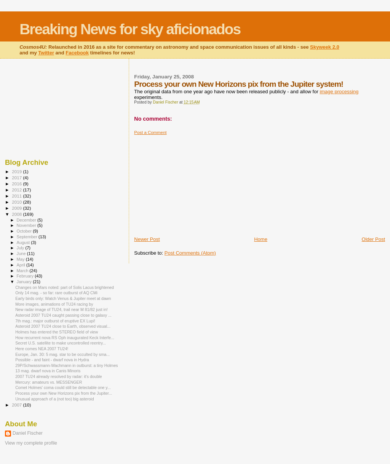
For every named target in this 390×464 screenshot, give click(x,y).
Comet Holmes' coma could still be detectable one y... (63, 387)
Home (260, 239)
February (26, 276)
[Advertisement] (191, 182)
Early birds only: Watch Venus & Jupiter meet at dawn (63, 298)
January (25, 281)
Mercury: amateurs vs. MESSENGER (48, 382)
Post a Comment (150, 132)
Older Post (373, 239)
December (27, 220)
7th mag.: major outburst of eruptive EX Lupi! (55, 321)
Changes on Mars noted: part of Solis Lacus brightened (64, 287)
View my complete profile (31, 443)
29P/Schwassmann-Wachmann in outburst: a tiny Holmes (66, 365)
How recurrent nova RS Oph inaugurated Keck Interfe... (64, 337)
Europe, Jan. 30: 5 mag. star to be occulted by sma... (62, 354)
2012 (17, 189)
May (21, 259)
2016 (17, 183)
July (21, 248)
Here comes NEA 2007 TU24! (41, 348)
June (22, 253)
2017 (17, 177)
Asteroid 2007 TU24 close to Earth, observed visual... (62, 326)
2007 (17, 404)
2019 (17, 171)
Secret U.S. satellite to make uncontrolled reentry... (60, 343)
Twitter (46, 53)
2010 (17, 201)
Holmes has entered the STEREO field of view (56, 332)
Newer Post (147, 239)
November (27, 225)
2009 (17, 208)
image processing (339, 91)
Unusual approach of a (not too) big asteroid (54, 399)
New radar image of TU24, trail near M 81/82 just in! (61, 309)
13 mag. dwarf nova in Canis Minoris (47, 370)
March (23, 270)
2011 (17, 195)
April (21, 265)
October (25, 231)
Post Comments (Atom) (190, 253)
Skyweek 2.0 (324, 47)
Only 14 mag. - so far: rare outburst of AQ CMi (56, 292)
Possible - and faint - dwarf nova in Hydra (52, 359)
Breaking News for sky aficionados (129, 29)
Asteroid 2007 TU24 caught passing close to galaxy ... (63, 315)
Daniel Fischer (28, 433)
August (24, 242)
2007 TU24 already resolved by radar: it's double (58, 376)
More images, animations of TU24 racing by (54, 304)
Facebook (77, 53)
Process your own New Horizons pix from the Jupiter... (63, 393)
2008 (17, 214)
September (28, 236)
